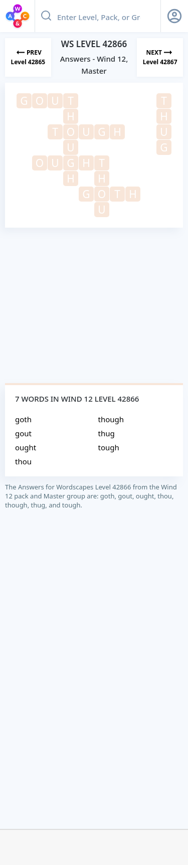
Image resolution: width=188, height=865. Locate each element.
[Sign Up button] (174, 16)
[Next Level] (160, 57)
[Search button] (46, 16)
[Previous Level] (28, 57)
